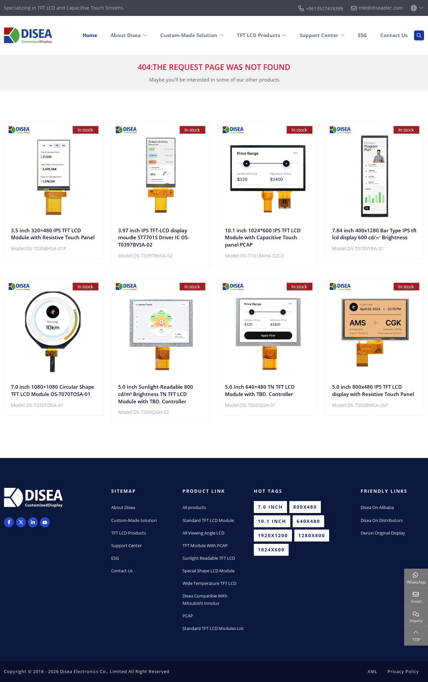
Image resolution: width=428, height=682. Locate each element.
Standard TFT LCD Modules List (213, 628)
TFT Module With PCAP (205, 545)
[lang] (417, 8)
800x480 (305, 507)
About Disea (125, 35)
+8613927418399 (324, 8)
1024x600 (271, 549)
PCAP (187, 616)
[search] (419, 35)
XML (373, 671)
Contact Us (393, 35)
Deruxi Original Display (383, 533)
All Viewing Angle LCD (203, 533)
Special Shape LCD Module (208, 571)
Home (90, 35)
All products (194, 507)
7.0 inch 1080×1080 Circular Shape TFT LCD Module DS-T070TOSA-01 (52, 390)
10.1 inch (272, 521)
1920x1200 (273, 535)
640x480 (308, 521)
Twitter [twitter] (21, 522)
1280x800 (311, 535)
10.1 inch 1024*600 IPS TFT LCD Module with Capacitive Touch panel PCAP (263, 237)
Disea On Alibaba (377, 507)
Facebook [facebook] (9, 522)
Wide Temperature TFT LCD (209, 583)
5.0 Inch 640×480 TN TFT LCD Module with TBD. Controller (260, 390)
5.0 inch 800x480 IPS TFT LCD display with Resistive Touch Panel (373, 390)
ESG (362, 35)
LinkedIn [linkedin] (33, 522)
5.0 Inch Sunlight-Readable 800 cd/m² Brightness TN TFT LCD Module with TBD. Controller (155, 394)
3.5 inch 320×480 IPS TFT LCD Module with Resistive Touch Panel (53, 234)
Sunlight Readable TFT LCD (208, 558)
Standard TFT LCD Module (208, 520)
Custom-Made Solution (188, 35)
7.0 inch (270, 507)
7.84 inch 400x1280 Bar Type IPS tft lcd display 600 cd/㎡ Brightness (374, 234)
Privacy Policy (403, 671)
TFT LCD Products (258, 35)
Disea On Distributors (382, 520)
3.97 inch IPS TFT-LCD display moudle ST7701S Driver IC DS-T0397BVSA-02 (153, 237)
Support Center (319, 35)
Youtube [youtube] (45, 522)
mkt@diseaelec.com (381, 8)
